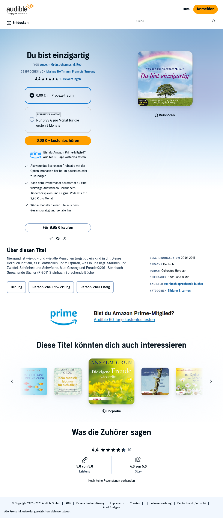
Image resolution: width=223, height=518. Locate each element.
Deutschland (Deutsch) (191, 503)
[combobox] (175, 21)
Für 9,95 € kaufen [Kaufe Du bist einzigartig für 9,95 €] (58, 227)
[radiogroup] (58, 110)
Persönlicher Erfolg (95, 287)
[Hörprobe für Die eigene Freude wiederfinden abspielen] (111, 411)
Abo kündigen (111, 507)
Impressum (117, 503)
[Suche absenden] (214, 21)
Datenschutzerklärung (90, 503)
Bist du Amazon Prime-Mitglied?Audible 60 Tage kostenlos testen (64, 155)
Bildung (16, 287)
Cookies (135, 503)
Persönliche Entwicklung (51, 287)
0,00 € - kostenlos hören (58, 140)
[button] (51, 238)
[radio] (58, 95)
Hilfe (186, 9)
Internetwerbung (161, 503)
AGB (68, 503)
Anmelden (205, 9)
